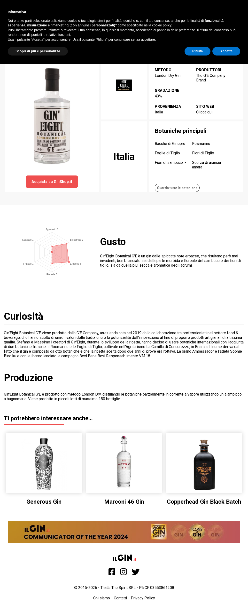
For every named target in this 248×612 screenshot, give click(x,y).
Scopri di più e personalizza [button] (38, 51)
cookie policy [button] (161, 25)
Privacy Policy (143, 598)
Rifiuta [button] (197, 51)
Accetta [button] (226, 51)
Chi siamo (101, 598)
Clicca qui (204, 112)
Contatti (120, 598)
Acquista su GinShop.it (51, 181)
